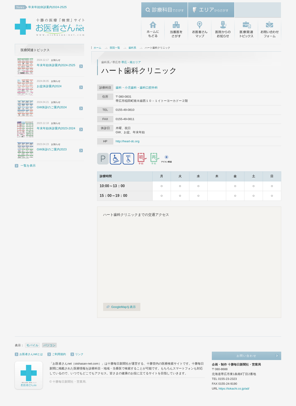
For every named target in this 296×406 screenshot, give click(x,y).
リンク (79, 354)
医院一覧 (115, 47)
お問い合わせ (269, 30)
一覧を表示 (28, 165)
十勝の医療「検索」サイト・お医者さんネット (64, 28)
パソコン (49, 345)
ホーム (97, 47)
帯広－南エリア (131, 62)
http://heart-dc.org (127, 141)
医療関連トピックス (246, 30)
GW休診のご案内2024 (52, 107)
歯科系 (132, 47)
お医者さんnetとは (31, 354)
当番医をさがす (176, 30)
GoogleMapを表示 (123, 307)
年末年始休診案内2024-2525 (47, 7)
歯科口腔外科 (149, 87)
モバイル (32, 345)
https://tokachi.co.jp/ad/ (234, 388)
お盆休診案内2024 (49, 86)
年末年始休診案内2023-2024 (56, 128)
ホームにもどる (152, 30)
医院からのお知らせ (222, 30)
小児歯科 (131, 87)
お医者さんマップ (199, 30)
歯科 (119, 87)
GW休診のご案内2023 (52, 149)
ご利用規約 (59, 354)
